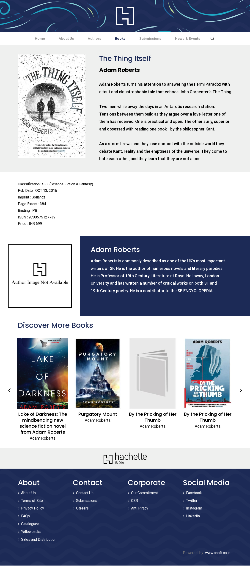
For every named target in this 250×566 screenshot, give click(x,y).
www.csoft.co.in (217, 553)
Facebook (194, 493)
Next (240, 391)
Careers (82, 509)
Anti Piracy (139, 509)
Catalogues (30, 524)
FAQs (25, 516)
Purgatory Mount (97, 415)
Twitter (191, 501)
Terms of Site (32, 501)
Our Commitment (144, 493)
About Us (62, 39)
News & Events (194, 39)
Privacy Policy (32, 509)
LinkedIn (193, 516)
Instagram (194, 509)
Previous (9, 391)
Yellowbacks (31, 532)
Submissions (154, 39)
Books (121, 39)
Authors (93, 39)
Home (33, 39)
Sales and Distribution (38, 540)
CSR (134, 501)
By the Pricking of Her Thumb (152, 418)
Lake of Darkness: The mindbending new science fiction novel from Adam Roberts (42, 424)
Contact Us (84, 493)
